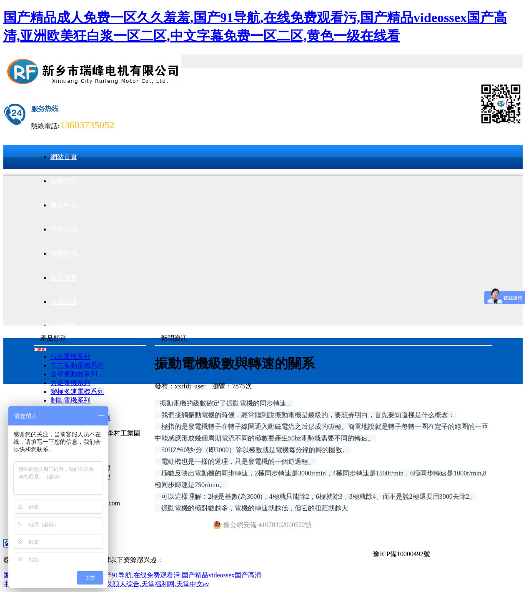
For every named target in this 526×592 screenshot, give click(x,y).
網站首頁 (63, 156)
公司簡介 (63, 180)
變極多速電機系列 (77, 391)
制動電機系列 (70, 400)
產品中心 (63, 205)
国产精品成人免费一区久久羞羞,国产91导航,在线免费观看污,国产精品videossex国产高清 (132, 575)
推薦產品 (63, 253)
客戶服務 (63, 277)
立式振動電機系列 (77, 365)
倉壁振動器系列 (73, 374)
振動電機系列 (70, 356)
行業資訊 (63, 229)
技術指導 (63, 301)
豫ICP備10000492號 (401, 553)
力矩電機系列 (70, 382)
